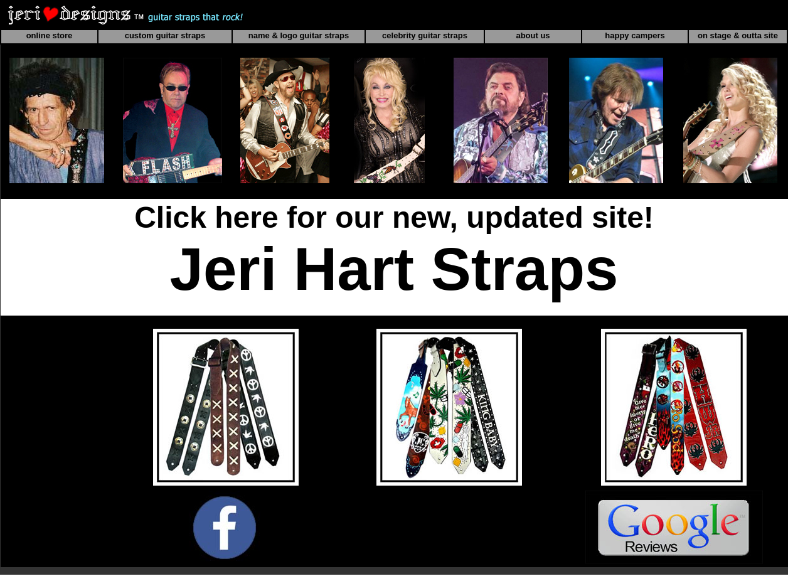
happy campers (634, 35)
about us (533, 35)
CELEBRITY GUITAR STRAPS (674, 321)
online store (49, 35)
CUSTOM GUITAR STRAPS (449, 321)
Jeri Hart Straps (394, 268)
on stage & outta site (738, 35)
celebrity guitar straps (424, 35)
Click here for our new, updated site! (394, 217)
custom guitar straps (165, 35)
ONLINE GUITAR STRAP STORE (225, 321)
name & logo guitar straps (298, 35)
